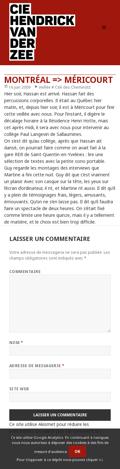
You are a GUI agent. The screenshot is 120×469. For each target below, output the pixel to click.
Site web (19, 389)
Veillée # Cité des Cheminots (65, 87)
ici (101, 459)
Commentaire (25, 271)
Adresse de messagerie (37, 365)
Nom (16, 342)
